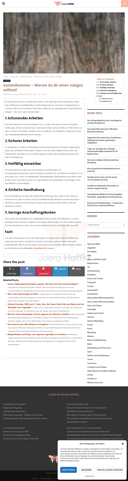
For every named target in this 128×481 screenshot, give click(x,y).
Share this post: (107, 99)
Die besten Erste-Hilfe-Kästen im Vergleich (28, 324)
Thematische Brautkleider (14, 428)
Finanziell (91, 282)
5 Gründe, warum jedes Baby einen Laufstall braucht (88, 432)
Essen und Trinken (95, 278)
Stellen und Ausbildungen (98, 355)
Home (35, 478)
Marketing (91, 332)
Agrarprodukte (93, 244)
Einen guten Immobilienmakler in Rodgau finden (86, 415)
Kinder (90, 325)
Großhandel (92, 294)
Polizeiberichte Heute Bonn (14, 411)
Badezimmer (93, 263)
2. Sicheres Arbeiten (105, 85)
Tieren (90, 359)
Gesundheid (92, 290)
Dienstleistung (93, 271)
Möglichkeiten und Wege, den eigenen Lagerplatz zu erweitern (37, 334)
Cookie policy (89, 476)
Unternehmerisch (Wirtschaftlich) (101, 371)
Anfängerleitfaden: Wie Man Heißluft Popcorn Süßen (25, 418)
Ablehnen (86, 470)
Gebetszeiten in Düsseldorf (14, 404)
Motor (90, 344)
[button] (122, 443)
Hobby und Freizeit (95, 313)
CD (88, 267)
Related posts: (107, 101)
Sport (89, 352)
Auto (89, 255)
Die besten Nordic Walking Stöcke (17, 435)
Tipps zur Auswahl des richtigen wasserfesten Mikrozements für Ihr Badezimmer (102, 151)
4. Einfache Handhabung (107, 90)
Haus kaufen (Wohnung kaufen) (100, 298)
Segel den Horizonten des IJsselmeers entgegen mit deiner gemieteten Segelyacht (104, 140)
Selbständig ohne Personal (99, 348)
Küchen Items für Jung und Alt (15, 432)
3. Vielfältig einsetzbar (106, 88)
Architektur (92, 252)
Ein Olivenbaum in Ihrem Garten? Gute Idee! (21, 439)
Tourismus (92, 363)
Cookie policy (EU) (46, 478)
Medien (90, 336)
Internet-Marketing (95, 321)
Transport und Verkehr (97, 367)
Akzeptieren (68, 470)
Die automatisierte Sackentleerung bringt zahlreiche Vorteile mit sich (95, 439)
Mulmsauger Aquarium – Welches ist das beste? (23, 415)
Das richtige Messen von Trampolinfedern (84, 428)
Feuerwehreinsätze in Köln (78, 404)
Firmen (90, 286)
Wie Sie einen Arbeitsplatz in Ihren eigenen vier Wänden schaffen (38, 314)
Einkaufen (91, 275)
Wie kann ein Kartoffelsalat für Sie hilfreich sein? (87, 408)
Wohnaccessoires (95, 382)
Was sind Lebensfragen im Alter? (23, 294)
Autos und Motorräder (96, 259)
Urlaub (90, 375)
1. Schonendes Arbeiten (107, 82)
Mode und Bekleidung (96, 340)
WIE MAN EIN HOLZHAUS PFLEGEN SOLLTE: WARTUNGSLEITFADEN (94, 435)
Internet (90, 317)
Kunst (89, 329)
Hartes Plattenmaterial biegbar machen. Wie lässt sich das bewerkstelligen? (43, 284)
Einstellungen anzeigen (110, 470)
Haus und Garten (94, 305)
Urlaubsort (91, 379)
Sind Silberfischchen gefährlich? (80, 411)
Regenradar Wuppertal (12, 408)
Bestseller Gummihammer (35, 248)
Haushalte (91, 309)
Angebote (7, 80)
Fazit (100, 96)
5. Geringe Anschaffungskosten (110, 93)
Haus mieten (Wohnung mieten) (100, 302)
